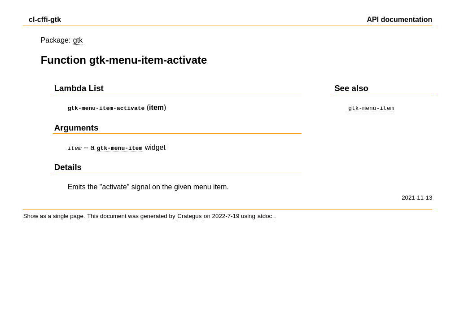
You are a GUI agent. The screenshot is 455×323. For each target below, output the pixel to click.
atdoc (266, 214)
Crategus (189, 214)
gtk (78, 40)
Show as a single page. (55, 214)
